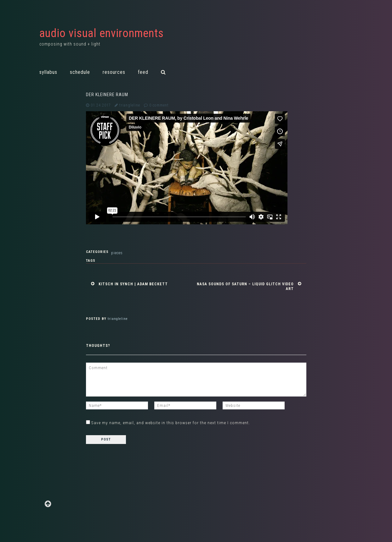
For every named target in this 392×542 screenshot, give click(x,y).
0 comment (159, 105)
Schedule (80, 72)
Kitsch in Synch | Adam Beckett (133, 284)
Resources (114, 72)
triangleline (129, 105)
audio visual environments (101, 33)
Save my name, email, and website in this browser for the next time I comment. (170, 422)
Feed (143, 72)
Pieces (117, 253)
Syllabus (48, 72)
